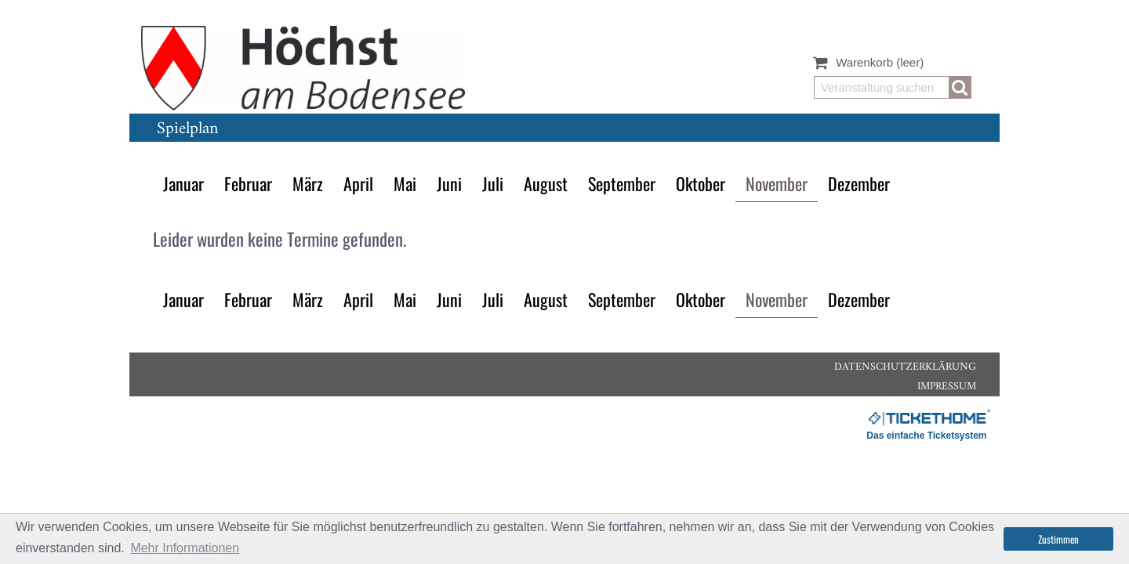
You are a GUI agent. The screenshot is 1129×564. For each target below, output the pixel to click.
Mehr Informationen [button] (184, 548)
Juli (492, 183)
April (358, 183)
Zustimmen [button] (1058, 539)
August (546, 183)
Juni (449, 183)
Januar (183, 183)
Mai (405, 183)
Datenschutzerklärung (905, 367)
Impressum (946, 386)
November (777, 183)
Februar (248, 183)
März (307, 183)
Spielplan (187, 129)
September (621, 183)
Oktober (700, 183)
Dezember (859, 183)
